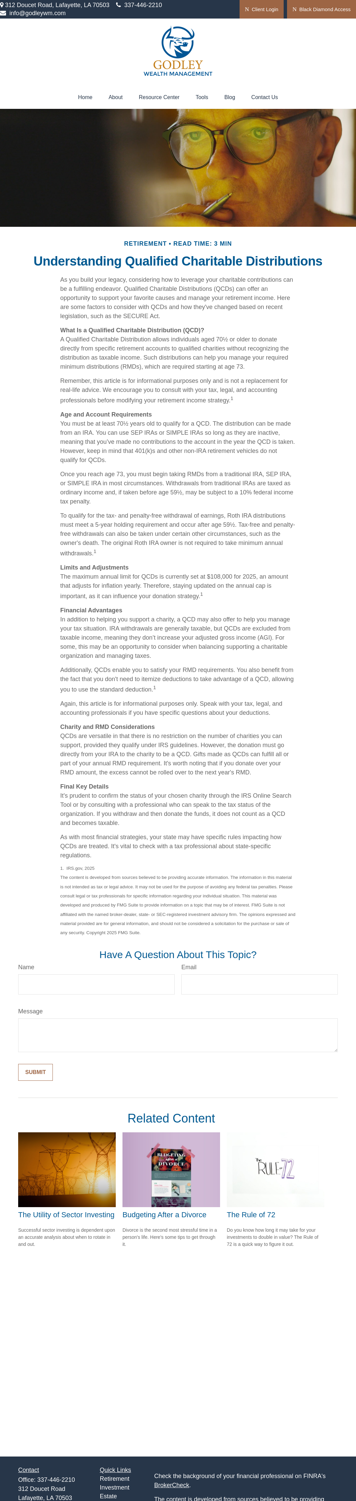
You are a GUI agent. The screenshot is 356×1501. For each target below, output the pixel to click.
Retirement (115, 1478)
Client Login (262, 9)
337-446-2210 (139, 5)
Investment (115, 1487)
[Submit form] (35, 1072)
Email (189, 967)
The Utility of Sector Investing (66, 1215)
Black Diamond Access (321, 9)
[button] (85, 97)
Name (26, 967)
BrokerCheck (171, 1485)
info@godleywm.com (33, 13)
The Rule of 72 (251, 1215)
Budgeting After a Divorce (164, 1215)
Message (30, 1011)
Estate (108, 1496)
